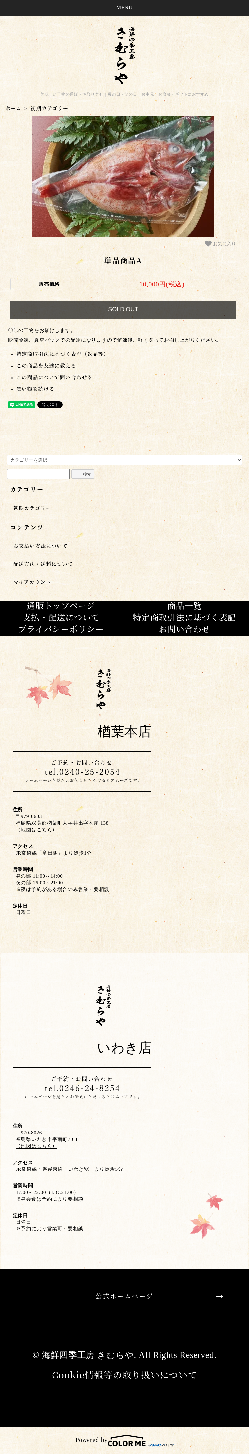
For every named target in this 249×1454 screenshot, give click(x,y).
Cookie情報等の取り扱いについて (124, 1374)
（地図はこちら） (36, 829)
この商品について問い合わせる (54, 377)
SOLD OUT (123, 309)
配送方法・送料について (43, 564)
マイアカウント (32, 582)
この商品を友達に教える (46, 365)
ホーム (13, 108)
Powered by (124, 1440)
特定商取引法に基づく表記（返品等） (62, 354)
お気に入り (220, 243)
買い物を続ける (35, 388)
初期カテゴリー (49, 108)
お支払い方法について (40, 545)
